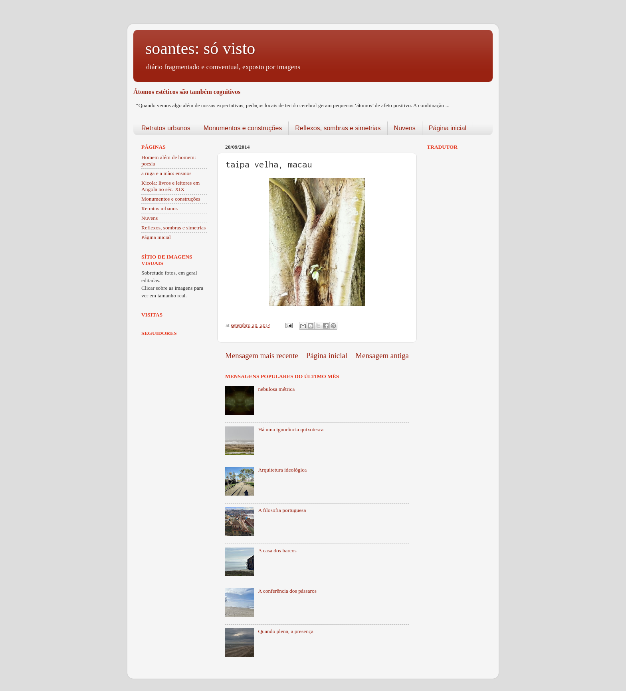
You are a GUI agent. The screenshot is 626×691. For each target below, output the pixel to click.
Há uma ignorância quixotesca (290, 429)
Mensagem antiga (382, 355)
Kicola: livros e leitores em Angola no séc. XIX (170, 186)
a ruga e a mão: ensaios (166, 173)
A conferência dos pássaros (287, 591)
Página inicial (447, 128)
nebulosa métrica (276, 389)
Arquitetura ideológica (282, 470)
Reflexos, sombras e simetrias (337, 128)
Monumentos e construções (243, 128)
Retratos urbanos (165, 128)
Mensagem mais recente (261, 355)
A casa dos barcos (277, 551)
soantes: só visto (200, 48)
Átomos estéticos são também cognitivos (186, 91)
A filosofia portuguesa (282, 510)
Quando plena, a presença (285, 631)
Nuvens (405, 128)
